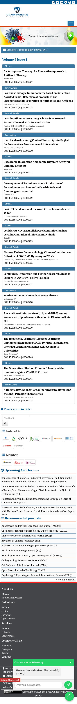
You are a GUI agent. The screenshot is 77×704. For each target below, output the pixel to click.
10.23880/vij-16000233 (21, 400)
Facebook (7, 645)
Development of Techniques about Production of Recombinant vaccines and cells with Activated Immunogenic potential (33, 187)
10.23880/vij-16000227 (21, 81)
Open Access (8, 618)
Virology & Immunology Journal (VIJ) (21, 550)
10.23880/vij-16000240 (21, 357)
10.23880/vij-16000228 (21, 107)
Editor (5, 611)
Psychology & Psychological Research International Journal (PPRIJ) (37, 575)
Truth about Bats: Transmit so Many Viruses (31, 295)
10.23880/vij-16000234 (21, 219)
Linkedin (6, 656)
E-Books (6, 632)
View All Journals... (66, 579)
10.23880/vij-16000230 (21, 150)
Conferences (8, 635)
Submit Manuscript (10, 679)
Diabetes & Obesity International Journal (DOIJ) (27, 535)
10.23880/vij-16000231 (20, 172)
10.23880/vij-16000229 (21, 129)
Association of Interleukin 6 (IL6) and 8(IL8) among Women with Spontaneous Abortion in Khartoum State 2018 (37, 317)
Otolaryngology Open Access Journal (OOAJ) (24, 560)
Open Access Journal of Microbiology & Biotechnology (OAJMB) (35, 530)
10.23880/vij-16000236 (21, 262)
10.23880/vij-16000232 (21, 198)
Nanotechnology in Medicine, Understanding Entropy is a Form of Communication (36, 500)
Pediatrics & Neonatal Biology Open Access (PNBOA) (29, 545)
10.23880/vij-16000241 (20, 378)
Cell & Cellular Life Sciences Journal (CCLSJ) (24, 565)
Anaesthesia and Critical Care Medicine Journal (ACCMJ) (31, 525)
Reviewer (6, 614)
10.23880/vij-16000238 (21, 302)
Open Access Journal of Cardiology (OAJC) (23, 570)
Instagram (7, 649)
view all (36, 471)
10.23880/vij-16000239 (21, 327)
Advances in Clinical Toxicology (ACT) (21, 540)
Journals (6, 628)
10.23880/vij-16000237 (21, 284)
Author (5, 607)
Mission (6, 594)
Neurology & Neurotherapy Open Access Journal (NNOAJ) (32, 555)
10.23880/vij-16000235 (21, 241)
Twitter (5, 652)
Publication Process (12, 597)
